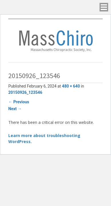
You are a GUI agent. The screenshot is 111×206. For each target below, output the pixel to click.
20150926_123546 (25, 92)
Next (15, 108)
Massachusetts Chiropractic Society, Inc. (55, 41)
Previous (18, 102)
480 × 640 (71, 86)
